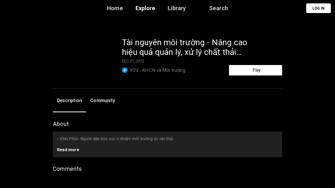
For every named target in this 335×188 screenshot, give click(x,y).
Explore (145, 8)
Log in (318, 8)
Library (177, 8)
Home (115, 8)
